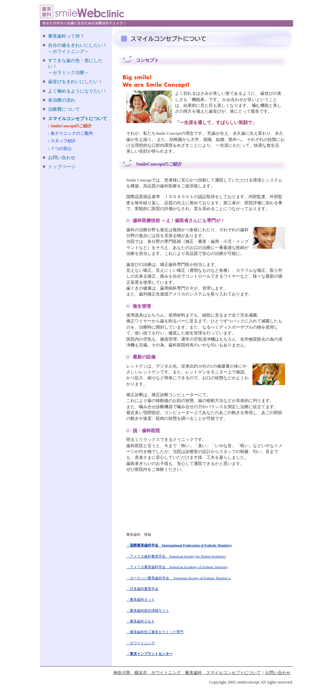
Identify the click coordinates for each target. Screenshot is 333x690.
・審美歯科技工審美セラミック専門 (154, 632)
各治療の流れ (61, 100)
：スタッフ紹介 (61, 141)
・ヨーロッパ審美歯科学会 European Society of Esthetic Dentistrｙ (178, 578)
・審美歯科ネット (140, 599)
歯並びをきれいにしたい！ (75, 81)
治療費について (64, 109)
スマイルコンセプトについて (77, 118)
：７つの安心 (59, 148)
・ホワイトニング (140, 643)
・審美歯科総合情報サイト (147, 610)
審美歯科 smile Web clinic (88, 16)
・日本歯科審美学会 (142, 589)
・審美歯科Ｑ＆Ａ (140, 621)
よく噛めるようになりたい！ (77, 91)
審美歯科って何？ (66, 36)
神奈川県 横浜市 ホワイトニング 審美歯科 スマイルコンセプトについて (187, 672)
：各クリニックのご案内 (69, 133)
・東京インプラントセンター (149, 654)
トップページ (61, 166)
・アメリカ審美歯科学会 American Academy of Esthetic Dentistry (177, 567)
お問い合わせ (61, 157)
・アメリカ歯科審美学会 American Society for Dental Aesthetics (176, 556)
